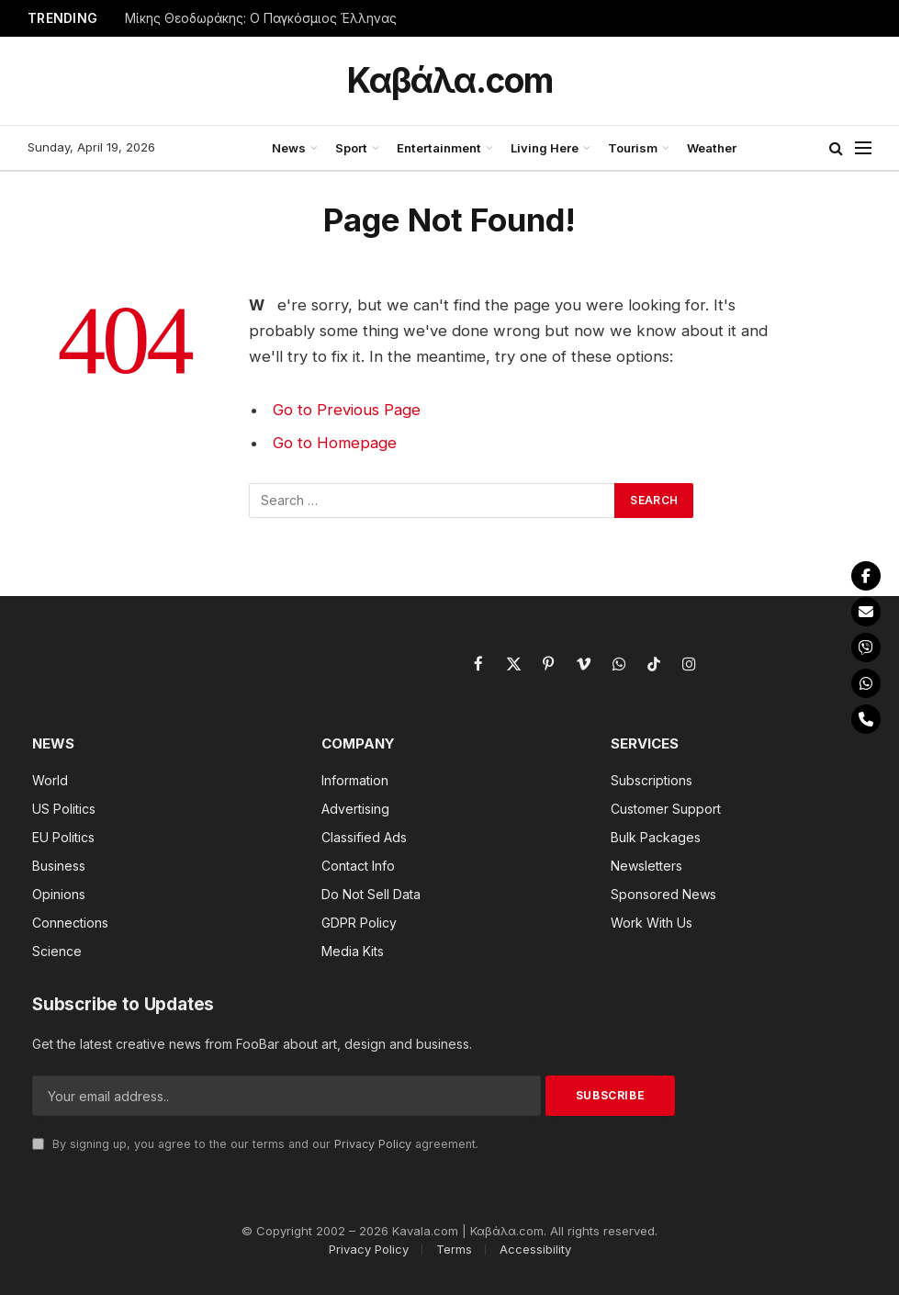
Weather (711, 148)
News (289, 148)
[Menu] (863, 148)
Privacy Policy (372, 1144)
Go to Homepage (335, 443)
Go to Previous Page (347, 409)
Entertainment (439, 148)
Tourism (632, 148)
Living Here (545, 148)
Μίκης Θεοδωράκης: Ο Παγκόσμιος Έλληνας (261, 18)
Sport (351, 148)
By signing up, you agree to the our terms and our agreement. (255, 1144)
